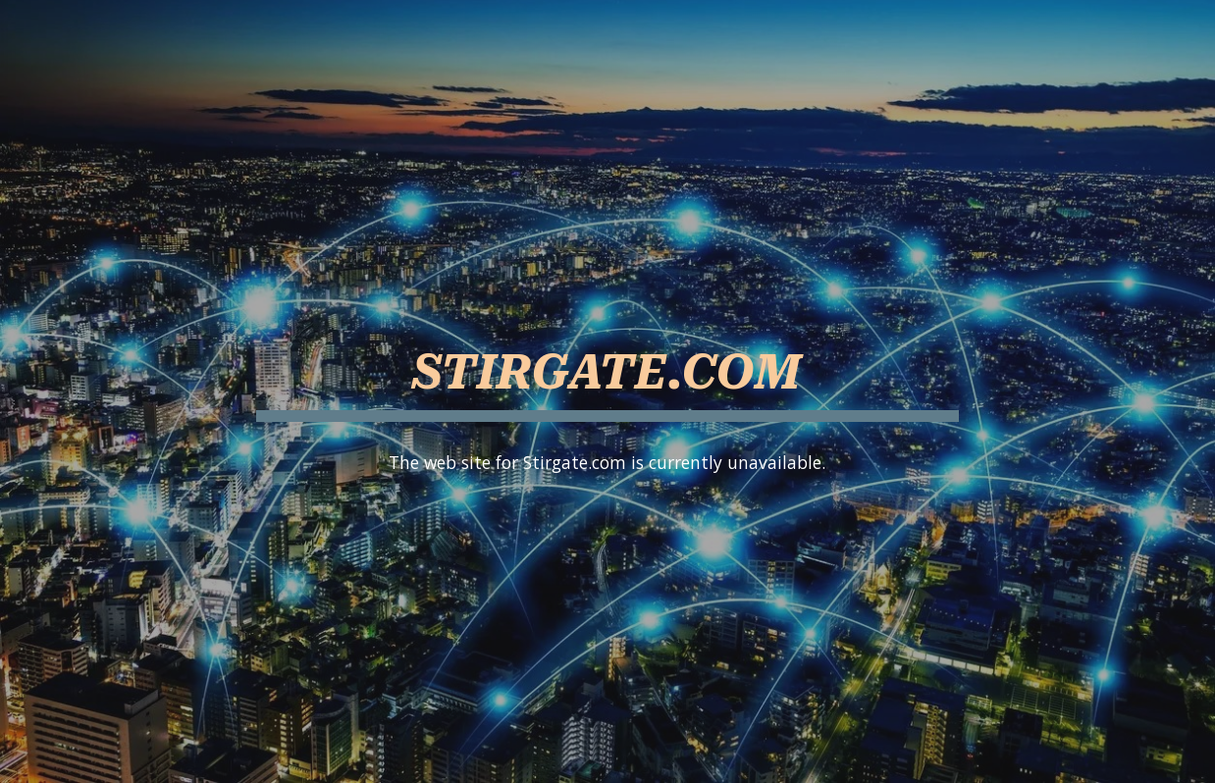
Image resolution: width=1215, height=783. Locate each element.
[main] (608, 364)
